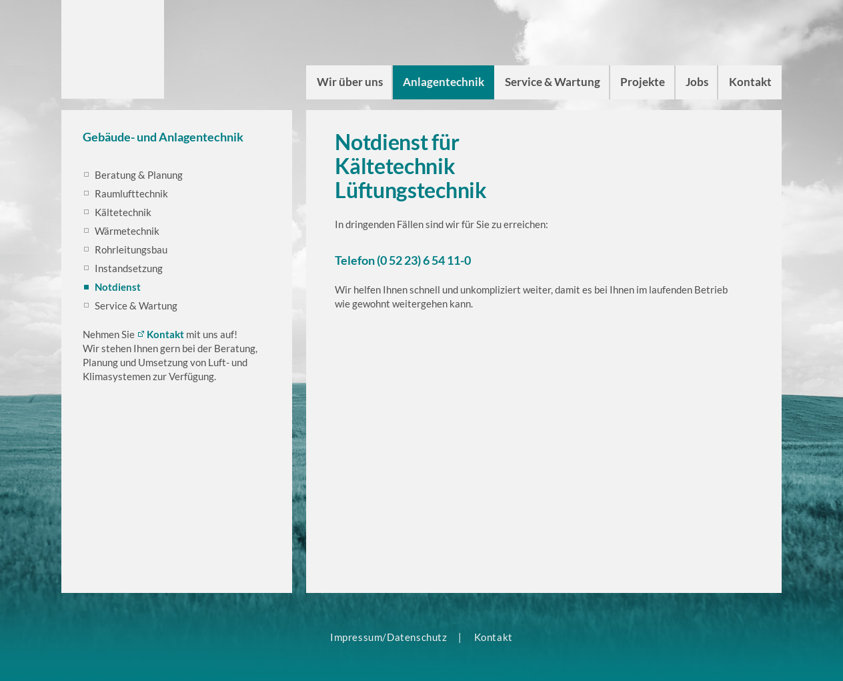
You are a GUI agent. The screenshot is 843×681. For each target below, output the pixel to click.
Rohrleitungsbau (131, 249)
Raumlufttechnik (131, 193)
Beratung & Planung (139, 175)
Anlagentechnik (443, 82)
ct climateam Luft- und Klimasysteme (113, 48)
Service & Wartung (552, 82)
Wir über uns (350, 82)
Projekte (642, 82)
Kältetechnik (123, 212)
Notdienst (118, 287)
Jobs (697, 82)
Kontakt (750, 82)
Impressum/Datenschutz (389, 637)
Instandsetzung (129, 268)
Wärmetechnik (127, 231)
